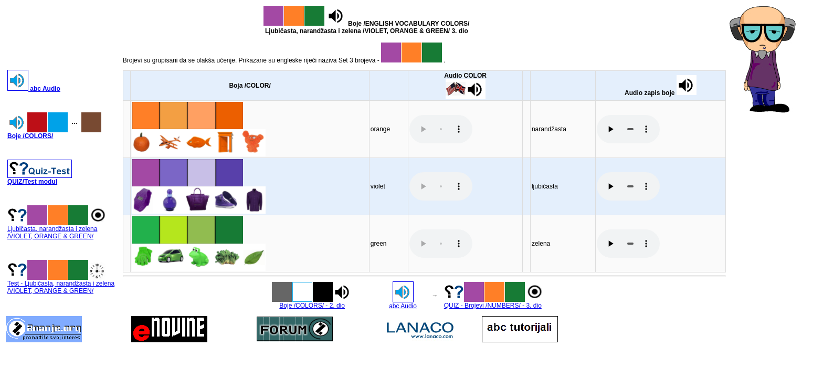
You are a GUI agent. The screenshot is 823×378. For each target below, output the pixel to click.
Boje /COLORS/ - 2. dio (312, 302)
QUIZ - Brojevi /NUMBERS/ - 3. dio (494, 302)
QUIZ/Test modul (39, 178)
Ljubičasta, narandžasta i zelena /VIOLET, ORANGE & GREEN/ (57, 229)
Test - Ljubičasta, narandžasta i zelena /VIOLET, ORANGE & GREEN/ (60, 284)
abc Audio (33, 88)
